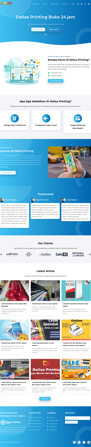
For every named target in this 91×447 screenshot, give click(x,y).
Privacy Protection (37, 417)
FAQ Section (53, 426)
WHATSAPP (38, 29)
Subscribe (71, 422)
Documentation (36, 426)
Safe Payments (36, 420)
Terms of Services (36, 423)
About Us (52, 417)
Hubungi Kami (55, 81)
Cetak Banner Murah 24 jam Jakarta (44, 304)
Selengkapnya (8, 172)
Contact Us (52, 430)
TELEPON (54, 29)
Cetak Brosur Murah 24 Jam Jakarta (14, 343)
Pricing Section (54, 420)
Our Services (53, 423)
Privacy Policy (35, 430)
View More (44, 399)
